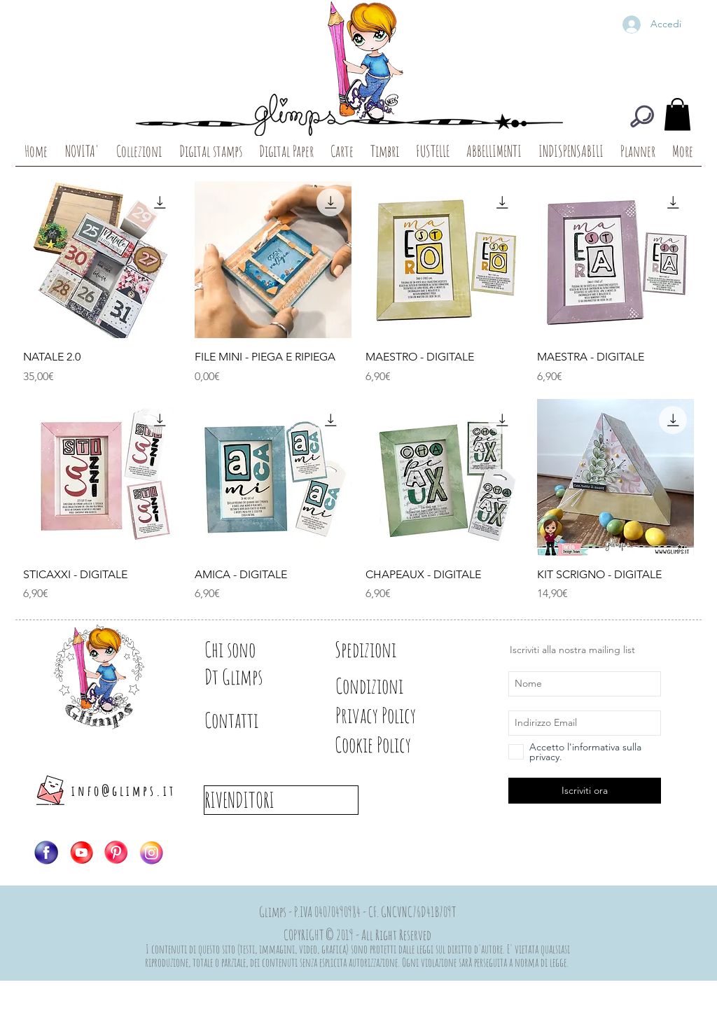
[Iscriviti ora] (584, 791)
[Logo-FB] (46, 853)
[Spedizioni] (384, 649)
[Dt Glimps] (253, 677)
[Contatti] (253, 720)
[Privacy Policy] (400, 715)
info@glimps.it (123, 790)
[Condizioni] (384, 686)
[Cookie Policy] (396, 745)
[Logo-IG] (151, 853)
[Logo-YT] (81, 853)
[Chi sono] (253, 649)
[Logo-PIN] (116, 853)
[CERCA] (642, 116)
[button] (677, 114)
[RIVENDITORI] (281, 800)
